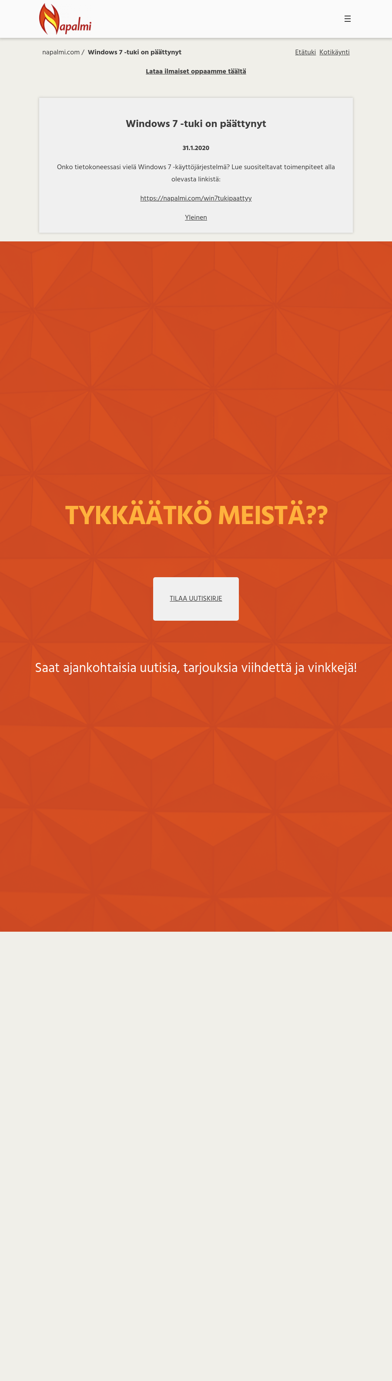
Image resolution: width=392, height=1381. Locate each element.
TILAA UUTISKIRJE (196, 599)
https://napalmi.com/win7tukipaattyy (195, 198)
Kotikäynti (334, 52)
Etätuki (305, 52)
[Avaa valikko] (347, 18)
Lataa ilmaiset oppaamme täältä (196, 71)
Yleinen (196, 218)
